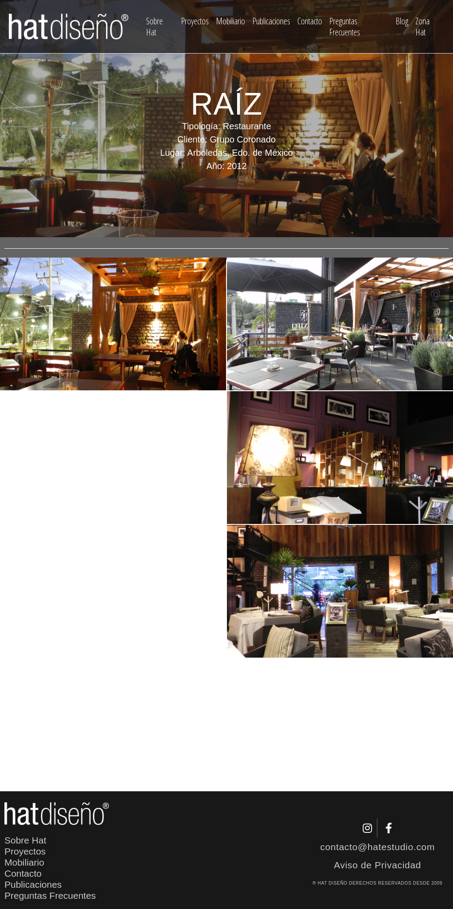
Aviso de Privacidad (377, 865)
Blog (401, 21)
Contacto (309, 21)
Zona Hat (422, 26)
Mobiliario (230, 21)
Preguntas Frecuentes (344, 26)
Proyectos (195, 21)
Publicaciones (271, 21)
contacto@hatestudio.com (377, 847)
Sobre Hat (154, 26)
